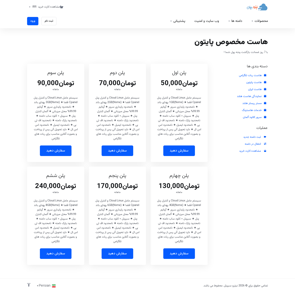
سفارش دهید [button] (179, 150)
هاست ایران (257, 89)
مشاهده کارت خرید (252, 151)
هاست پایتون (256, 82)
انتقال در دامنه (255, 144)
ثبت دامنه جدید (254, 137)
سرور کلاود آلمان (254, 117)
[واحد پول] (31, 7)
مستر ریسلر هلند (254, 103)
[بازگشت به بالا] (28, 285)
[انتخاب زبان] (46, 286)
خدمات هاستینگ (254, 110)
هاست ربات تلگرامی (252, 75)
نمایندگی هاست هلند (251, 96)
